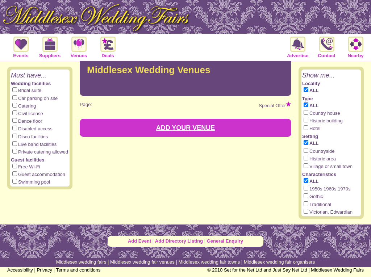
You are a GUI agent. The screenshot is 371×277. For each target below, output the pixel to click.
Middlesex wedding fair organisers (279, 262)
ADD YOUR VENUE (185, 127)
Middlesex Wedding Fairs (337, 270)
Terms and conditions (78, 270)
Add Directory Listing (179, 241)
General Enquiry (225, 241)
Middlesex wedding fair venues (142, 262)
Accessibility (20, 270)
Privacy (44, 270)
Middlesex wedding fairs (81, 262)
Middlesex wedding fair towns (209, 262)
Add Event (139, 241)
